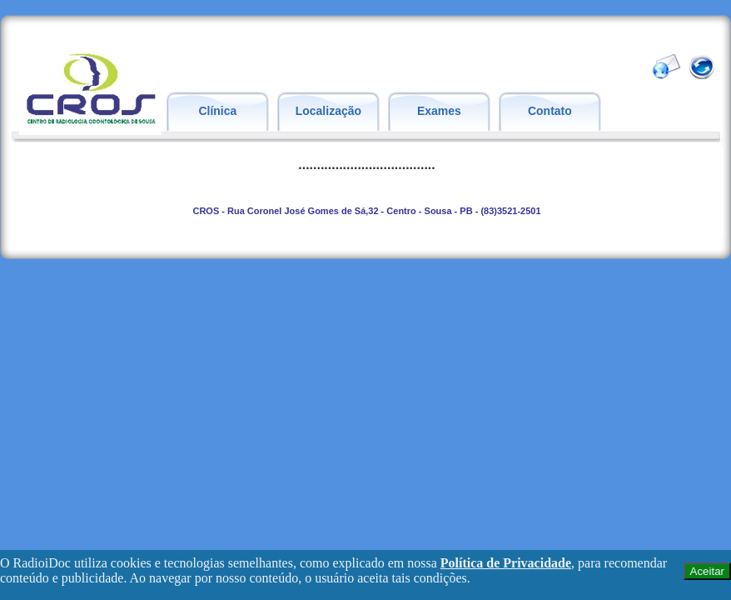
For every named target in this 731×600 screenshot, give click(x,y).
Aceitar (707, 571)
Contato (550, 111)
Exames (439, 111)
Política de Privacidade (505, 563)
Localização (328, 111)
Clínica (217, 111)
